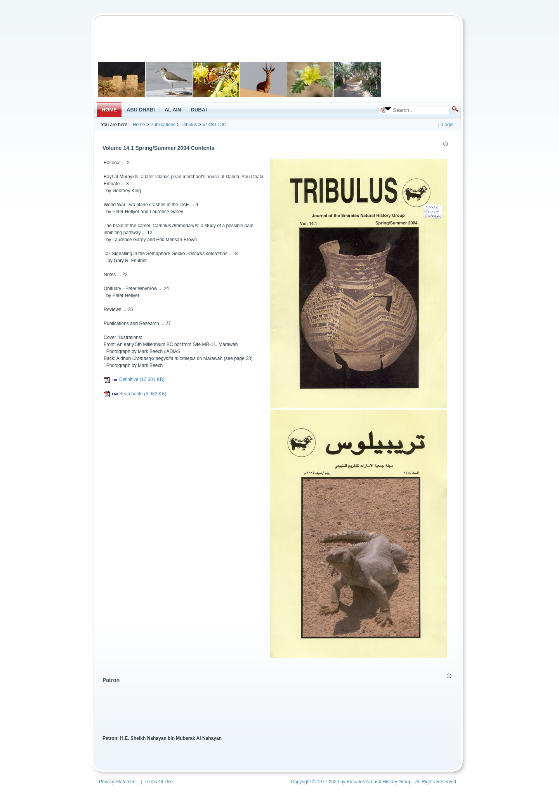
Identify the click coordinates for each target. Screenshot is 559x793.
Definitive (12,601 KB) (134, 379)
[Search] (418, 110)
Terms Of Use (158, 781)
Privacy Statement (118, 781)
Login (447, 124)
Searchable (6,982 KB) (135, 393)
